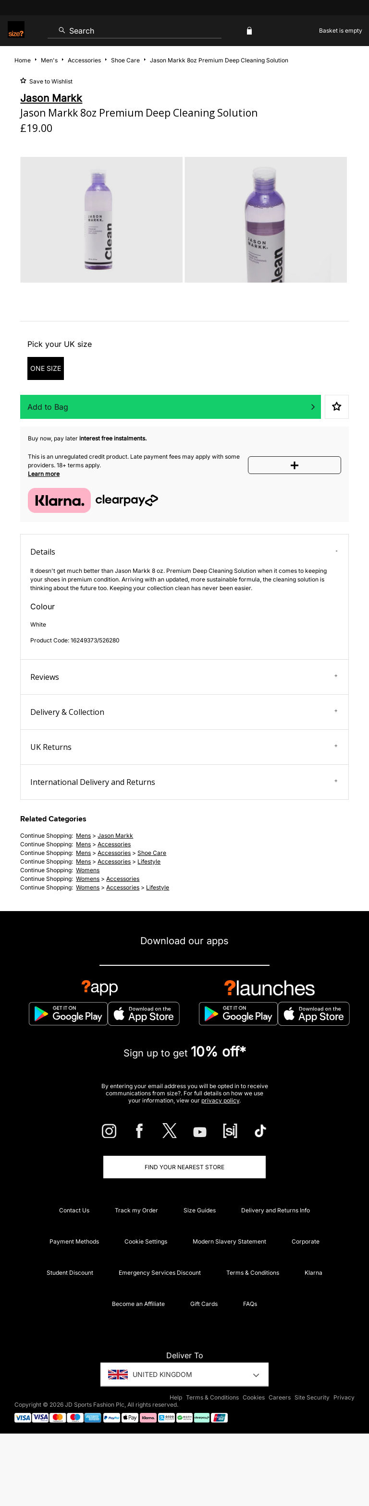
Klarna (313, 1272)
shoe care (151, 852)
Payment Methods (74, 1241)
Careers (280, 1397)
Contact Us (74, 1210)
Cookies (254, 1397)
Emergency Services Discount (160, 1272)
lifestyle (148, 861)
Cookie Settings (145, 1241)
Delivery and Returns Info (275, 1210)
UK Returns (183, 747)
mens (83, 835)
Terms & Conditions (252, 1272)
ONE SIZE (45, 368)
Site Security (312, 1397)
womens (87, 870)
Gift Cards (204, 1303)
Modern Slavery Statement (229, 1241)
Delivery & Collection (183, 712)
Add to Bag (47, 407)
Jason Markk (115, 835)
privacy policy (220, 1100)
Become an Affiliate (138, 1303)
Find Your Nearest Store (184, 1167)
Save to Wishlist (50, 81)
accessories (114, 844)
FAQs (250, 1303)
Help (176, 1397)
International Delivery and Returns (183, 782)
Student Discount (70, 1272)
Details (183, 551)
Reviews (183, 677)
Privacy (344, 1397)
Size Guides (200, 1210)
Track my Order (136, 1210)
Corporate (306, 1241)
